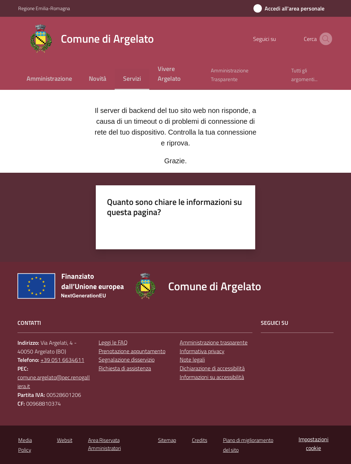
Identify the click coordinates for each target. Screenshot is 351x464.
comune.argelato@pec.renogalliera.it (53, 381)
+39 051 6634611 (62, 360)
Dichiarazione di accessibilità (212, 368)
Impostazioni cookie (314, 443)
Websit (64, 440)
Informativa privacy (202, 351)
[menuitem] (49, 79)
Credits (199, 440)
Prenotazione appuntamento (132, 351)
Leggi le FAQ (113, 342)
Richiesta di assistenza (125, 368)
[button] (324, 38)
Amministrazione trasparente (214, 342)
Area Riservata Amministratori (104, 444)
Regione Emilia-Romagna (44, 8)
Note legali (192, 359)
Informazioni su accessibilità (212, 377)
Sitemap (167, 440)
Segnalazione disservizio (127, 359)
